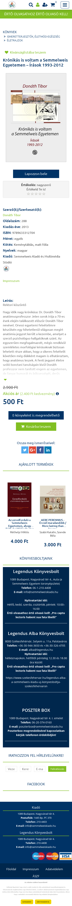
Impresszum (11, 280)
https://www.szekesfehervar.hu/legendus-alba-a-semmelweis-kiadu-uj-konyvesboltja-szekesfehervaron (36, 682)
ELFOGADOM (27, 902)
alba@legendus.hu (41, 650)
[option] (19, 510)
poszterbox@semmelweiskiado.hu (41, 726)
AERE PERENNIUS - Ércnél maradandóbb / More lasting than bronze (52, 524)
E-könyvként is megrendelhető (36, 415)
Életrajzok (15, 40)
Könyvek (10, 32)
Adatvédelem (54, 869)
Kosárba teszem (36, 426)
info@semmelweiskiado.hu (41, 592)
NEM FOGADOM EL (43, 902)
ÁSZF (36, 876)
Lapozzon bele (36, 174)
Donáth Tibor (12, 215)
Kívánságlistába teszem (25, 52)
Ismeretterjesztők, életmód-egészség (33, 36)
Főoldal (11, 869)
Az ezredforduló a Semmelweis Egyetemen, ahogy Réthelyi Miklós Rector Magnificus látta (20, 525)
